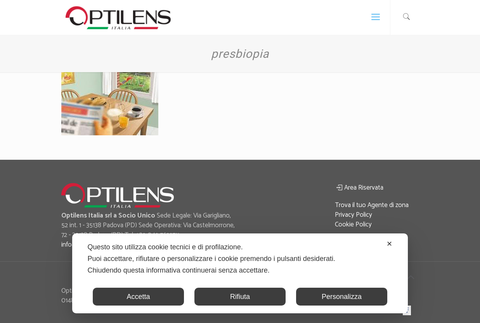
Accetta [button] (138, 297)
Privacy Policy (353, 214)
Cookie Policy (353, 224)
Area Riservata (363, 187)
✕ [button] (389, 244)
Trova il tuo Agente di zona (372, 205)
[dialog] (240, 273)
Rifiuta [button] (240, 297)
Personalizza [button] (342, 297)
